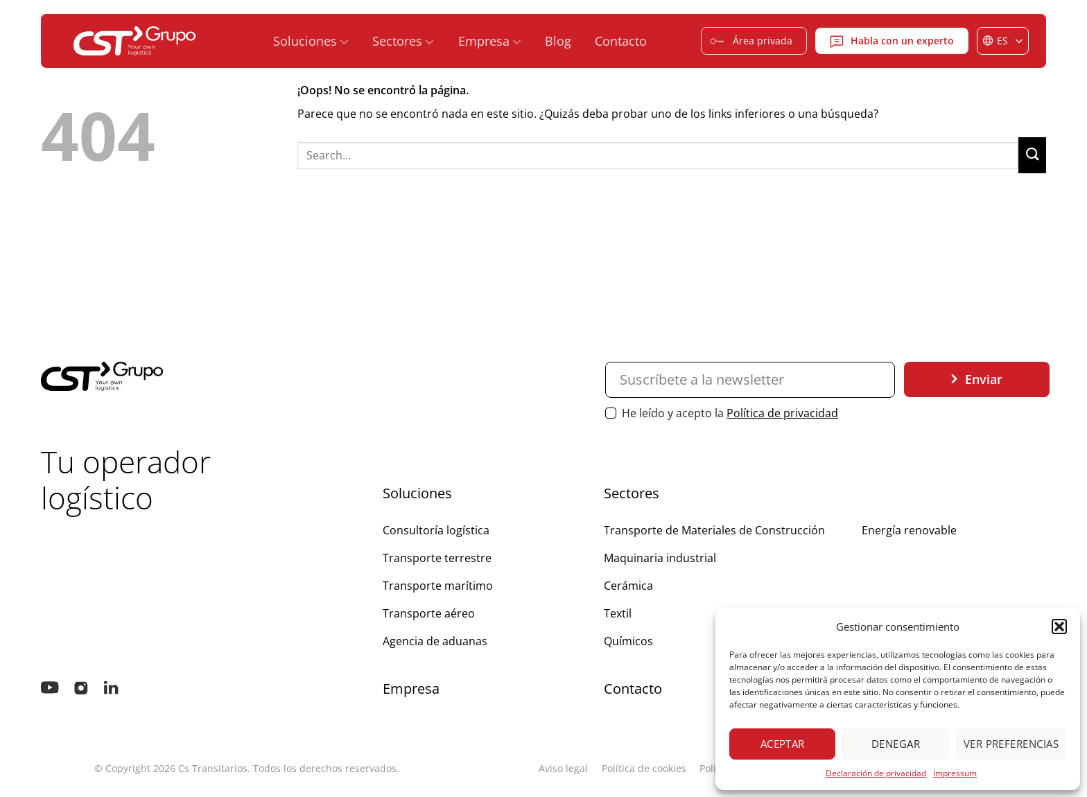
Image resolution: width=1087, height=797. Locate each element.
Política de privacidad (782, 413)
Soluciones (311, 41)
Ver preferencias (1011, 744)
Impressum (955, 773)
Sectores (403, 41)
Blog (558, 41)
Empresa (489, 41)
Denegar (895, 744)
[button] (1059, 626)
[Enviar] (1032, 155)
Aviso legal (563, 768)
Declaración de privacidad (876, 773)
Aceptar (782, 744)
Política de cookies (644, 768)
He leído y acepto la (721, 413)
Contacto (621, 41)
